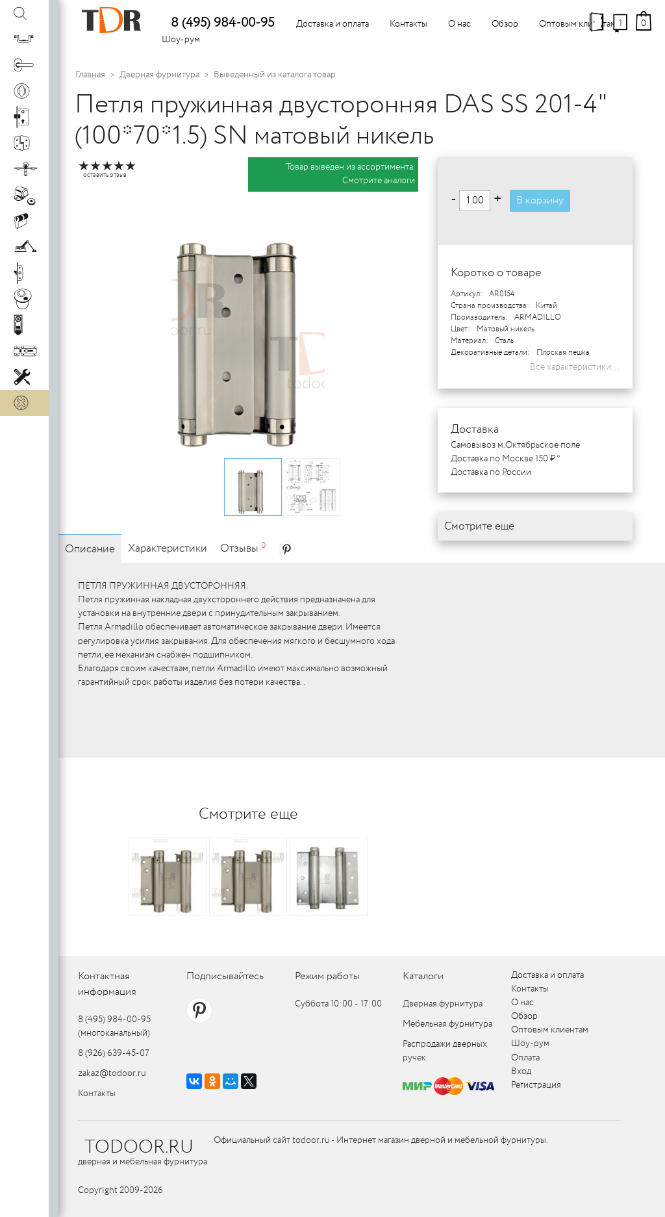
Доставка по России (491, 472)
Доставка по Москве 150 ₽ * (505, 458)
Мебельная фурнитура (447, 1024)
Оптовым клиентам (577, 24)
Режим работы (327, 976)
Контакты (408, 24)
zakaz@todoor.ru (112, 1073)
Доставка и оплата (332, 24)
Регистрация (536, 1085)
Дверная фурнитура (159, 74)
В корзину (540, 200)
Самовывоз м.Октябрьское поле (515, 445)
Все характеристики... (575, 367)
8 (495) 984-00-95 (222, 23)
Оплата (525, 1057)
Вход (521, 1071)
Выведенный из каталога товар (275, 74)
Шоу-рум (181, 39)
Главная (90, 74)
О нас (459, 24)
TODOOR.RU (139, 1147)
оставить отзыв (105, 175)
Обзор (505, 24)
